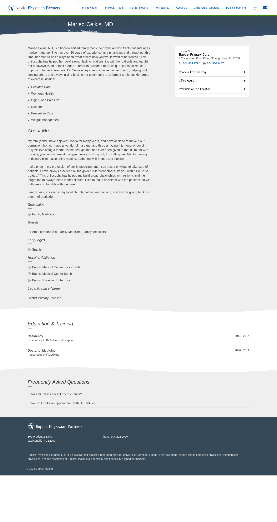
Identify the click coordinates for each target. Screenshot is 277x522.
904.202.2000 (119, 483)
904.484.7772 (191, 110)
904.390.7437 (215, 110)
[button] (181, 7)
